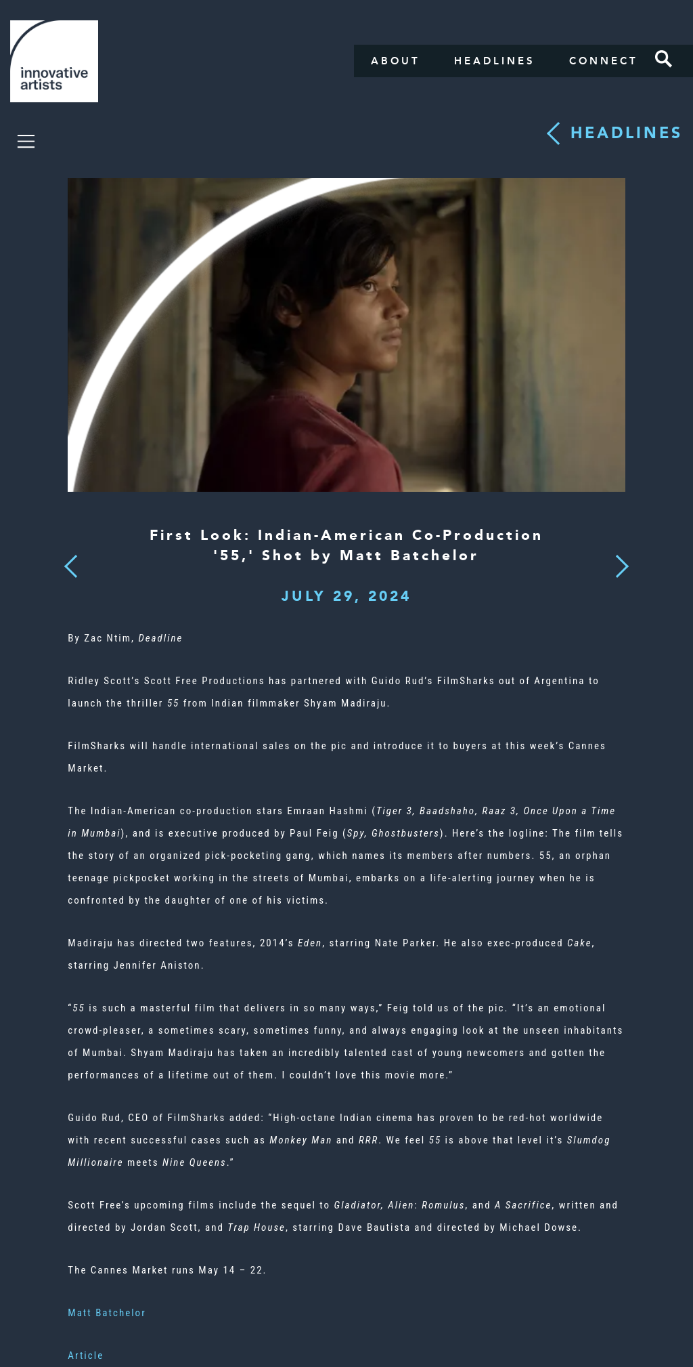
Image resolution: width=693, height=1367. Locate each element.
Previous (71, 562)
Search (664, 59)
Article (86, 1355)
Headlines (494, 61)
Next (618, 558)
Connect (603, 61)
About (395, 61)
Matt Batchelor (107, 1313)
